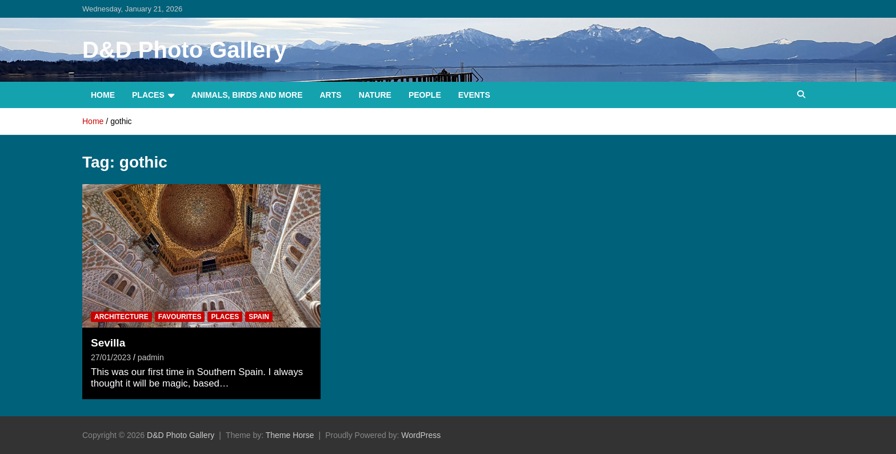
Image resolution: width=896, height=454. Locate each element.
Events (474, 94)
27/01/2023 (111, 357)
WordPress (421, 435)
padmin (151, 357)
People (425, 94)
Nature (375, 94)
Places (148, 94)
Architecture (121, 317)
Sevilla (108, 343)
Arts (331, 94)
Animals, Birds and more (247, 94)
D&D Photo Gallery (184, 49)
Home (103, 94)
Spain (259, 317)
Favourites (180, 317)
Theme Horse (290, 435)
